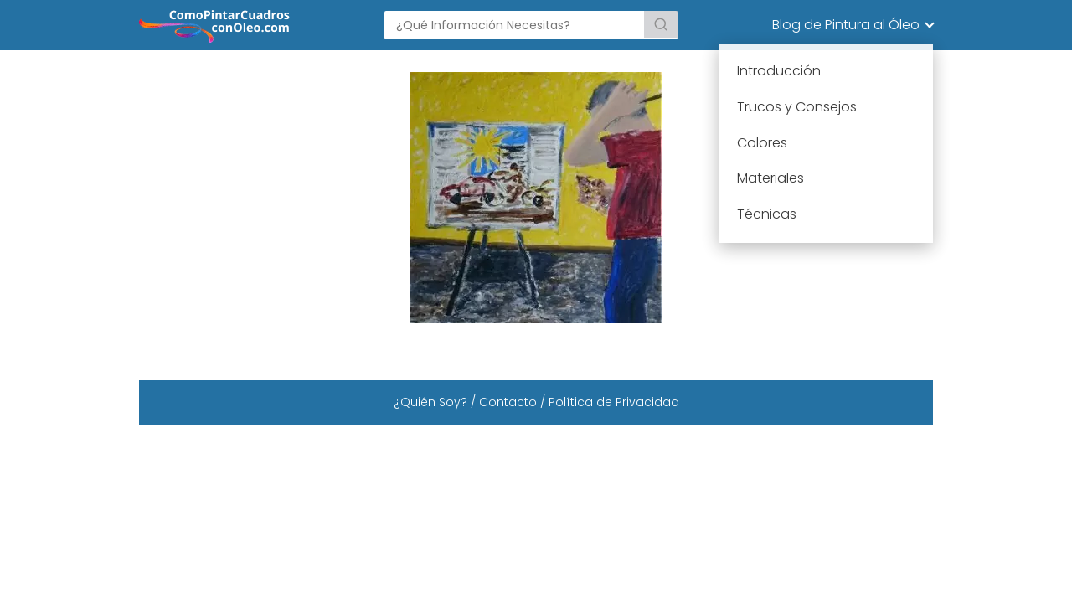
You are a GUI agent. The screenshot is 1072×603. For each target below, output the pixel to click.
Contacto (508, 402)
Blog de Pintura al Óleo (846, 24)
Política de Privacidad (614, 402)
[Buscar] (661, 24)
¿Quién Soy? (430, 402)
